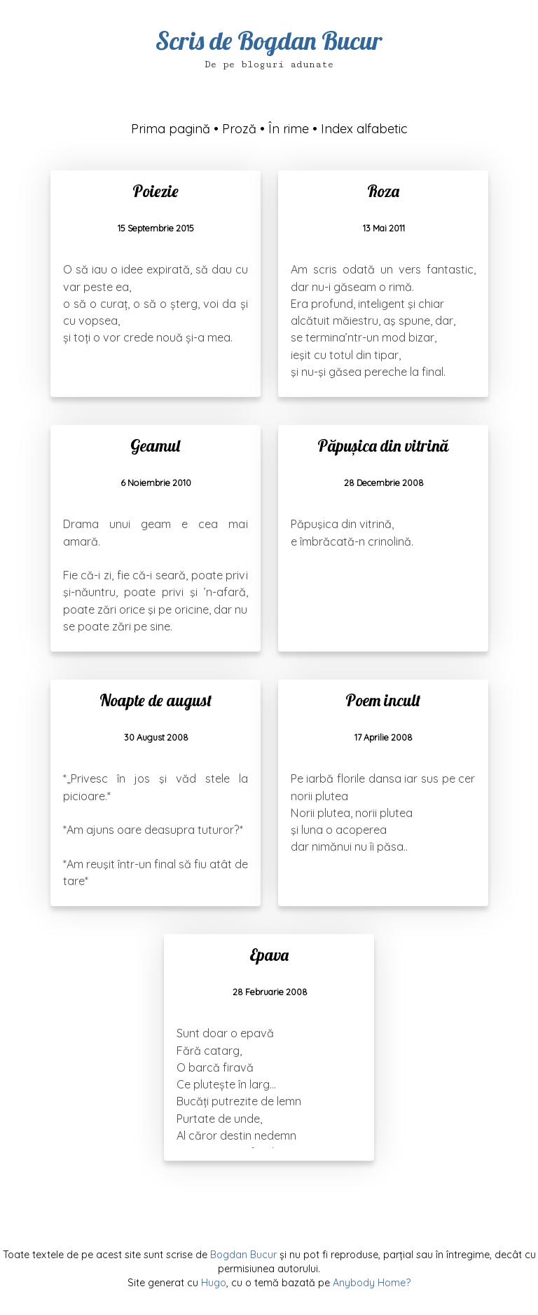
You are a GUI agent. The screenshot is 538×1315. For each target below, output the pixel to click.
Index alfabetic (364, 129)
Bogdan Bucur (243, 1254)
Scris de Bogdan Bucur (269, 40)
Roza (383, 191)
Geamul (155, 446)
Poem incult (382, 700)
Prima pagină (170, 129)
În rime (288, 129)
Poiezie (155, 191)
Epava (269, 955)
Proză (239, 129)
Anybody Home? (372, 1282)
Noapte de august (155, 700)
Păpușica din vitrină (382, 446)
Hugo (213, 1282)
